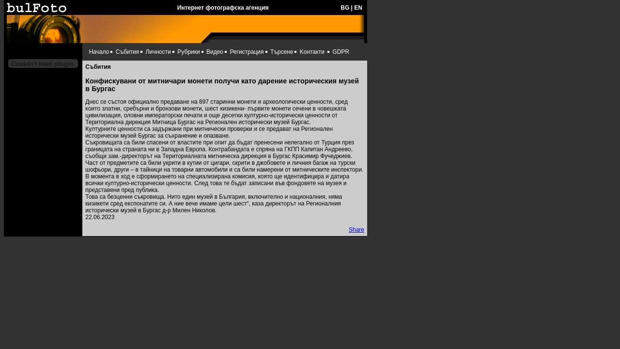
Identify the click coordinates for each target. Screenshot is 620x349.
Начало (99, 51)
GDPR (340, 51)
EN (358, 7)
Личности (158, 51)
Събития (127, 51)
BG (345, 7)
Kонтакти (312, 51)
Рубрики (188, 51)
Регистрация (247, 51)
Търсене (281, 51)
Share (356, 229)
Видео (214, 51)
